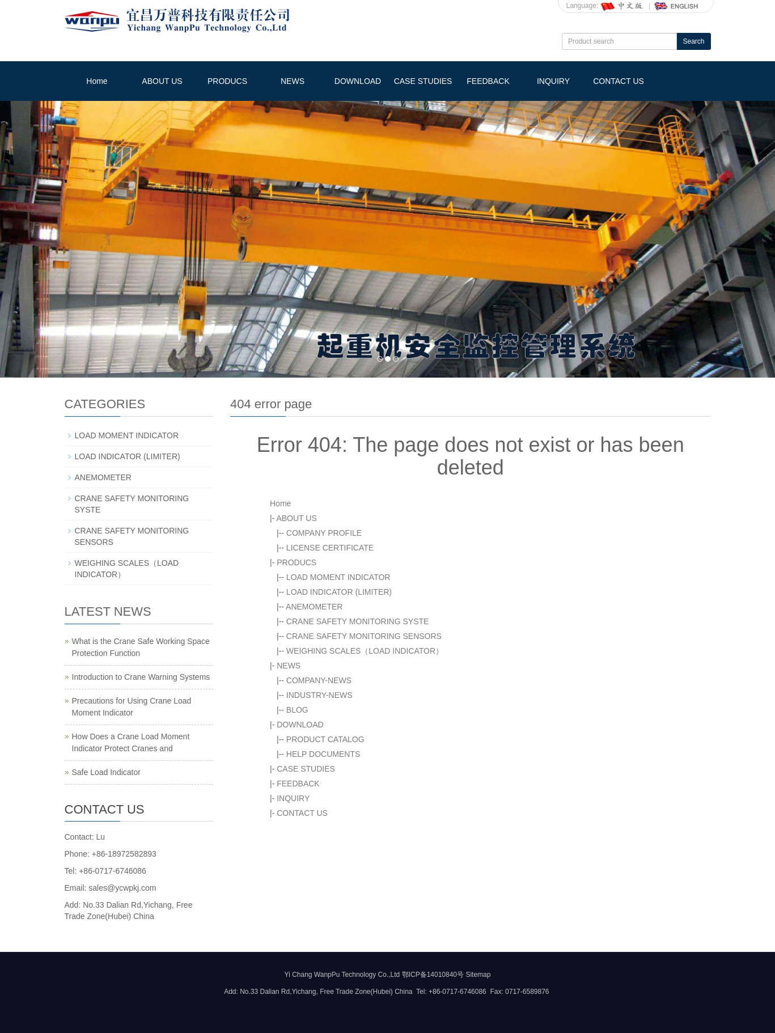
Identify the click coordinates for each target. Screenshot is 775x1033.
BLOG (297, 709)
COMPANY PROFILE (324, 532)
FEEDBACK (488, 81)
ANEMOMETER (314, 606)
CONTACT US (618, 81)
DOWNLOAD (357, 81)
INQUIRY (553, 81)
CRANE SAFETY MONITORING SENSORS (364, 636)
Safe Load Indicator (106, 772)
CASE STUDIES (423, 81)
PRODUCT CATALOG (325, 739)
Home (96, 81)
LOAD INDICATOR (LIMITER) (339, 591)
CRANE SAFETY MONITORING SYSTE (357, 621)
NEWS (292, 81)
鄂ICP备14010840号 (433, 975)
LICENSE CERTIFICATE (330, 547)
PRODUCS (227, 81)
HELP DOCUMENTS (323, 754)
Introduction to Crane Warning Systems (141, 676)
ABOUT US (162, 81)
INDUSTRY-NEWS (319, 695)
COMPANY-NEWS (318, 680)
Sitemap (477, 975)
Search (693, 41)
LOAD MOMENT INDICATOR (338, 577)
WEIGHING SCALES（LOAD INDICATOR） (364, 650)
